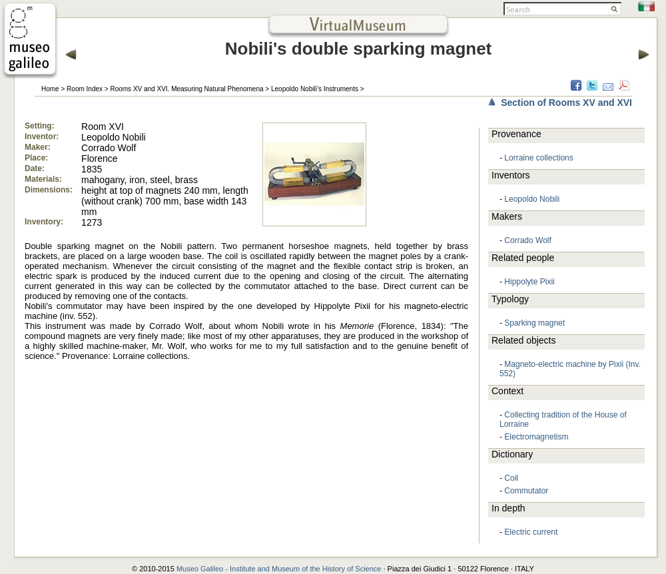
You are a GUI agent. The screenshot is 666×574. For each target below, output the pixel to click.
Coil (511, 478)
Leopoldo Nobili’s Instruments (314, 89)
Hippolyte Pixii (529, 281)
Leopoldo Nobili (531, 199)
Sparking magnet (534, 323)
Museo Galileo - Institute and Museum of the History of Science (279, 569)
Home (50, 89)
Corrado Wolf (527, 240)
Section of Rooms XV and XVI (566, 102)
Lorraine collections (538, 157)
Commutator (526, 490)
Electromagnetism (536, 436)
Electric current (530, 532)
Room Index (85, 89)
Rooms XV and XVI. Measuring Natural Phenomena (186, 89)
